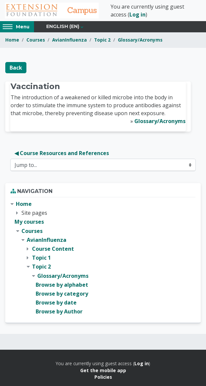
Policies (103, 377)
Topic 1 (41, 257)
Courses (35, 40)
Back (16, 67)
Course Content (53, 248)
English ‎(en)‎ (62, 26)
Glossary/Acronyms (140, 40)
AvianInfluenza (69, 40)
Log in (137, 14)
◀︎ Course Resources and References (62, 153)
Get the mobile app (103, 370)
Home (12, 40)
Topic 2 (102, 40)
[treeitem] (103, 258)
